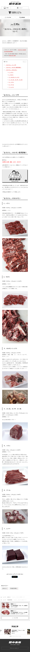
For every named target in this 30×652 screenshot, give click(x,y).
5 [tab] (15, 636)
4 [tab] (13, 636)
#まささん (20, 49)
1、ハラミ (11, 72)
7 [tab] (18, 636)
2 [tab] (10, 636)
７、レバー (11, 87)
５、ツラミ (11, 82)
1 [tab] (9, 636)
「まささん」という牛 (10, 65)
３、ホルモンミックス (14, 77)
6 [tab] (16, 636)
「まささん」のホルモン (11, 69)
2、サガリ (11, 74)
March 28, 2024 (12, 55)
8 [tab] (19, 636)
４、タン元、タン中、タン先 (15, 79)
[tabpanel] (15, 631)
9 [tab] (20, 636)
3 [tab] (12, 636)
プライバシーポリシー (14, 648)
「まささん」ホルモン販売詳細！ (13, 67)
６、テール (11, 84)
